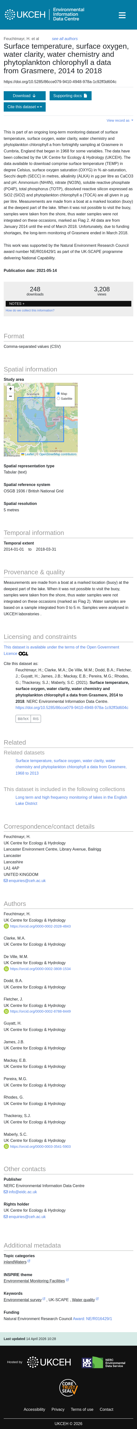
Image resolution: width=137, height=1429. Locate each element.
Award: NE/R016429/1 (92, 1319)
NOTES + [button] (16, 304)
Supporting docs (70, 96)
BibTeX (23, 719)
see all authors (65, 39)
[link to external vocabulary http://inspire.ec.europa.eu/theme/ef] (67, 1281)
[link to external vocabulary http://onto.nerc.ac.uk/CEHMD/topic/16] (97, 1300)
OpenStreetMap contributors (58, 454)
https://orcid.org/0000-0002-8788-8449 (37, 1011)
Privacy (58, 1409)
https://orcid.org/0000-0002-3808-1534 (37, 969)
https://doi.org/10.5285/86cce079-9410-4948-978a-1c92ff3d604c (72, 708)
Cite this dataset (24, 107)
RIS (36, 719)
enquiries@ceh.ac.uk (25, 881)
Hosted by (40, 1362)
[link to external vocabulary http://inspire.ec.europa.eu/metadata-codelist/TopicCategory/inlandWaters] (29, 1262)
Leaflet (27, 454)
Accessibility (34, 1409)
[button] (10, 389)
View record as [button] (118, 120)
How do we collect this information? (30, 310)
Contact (106, 1409)
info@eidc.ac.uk (20, 1192)
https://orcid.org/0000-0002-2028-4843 (37, 926)
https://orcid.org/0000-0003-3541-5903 (37, 1147)
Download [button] (25, 96)
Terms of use (82, 1409)
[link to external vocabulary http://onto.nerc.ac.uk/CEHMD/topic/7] (44, 1300)
